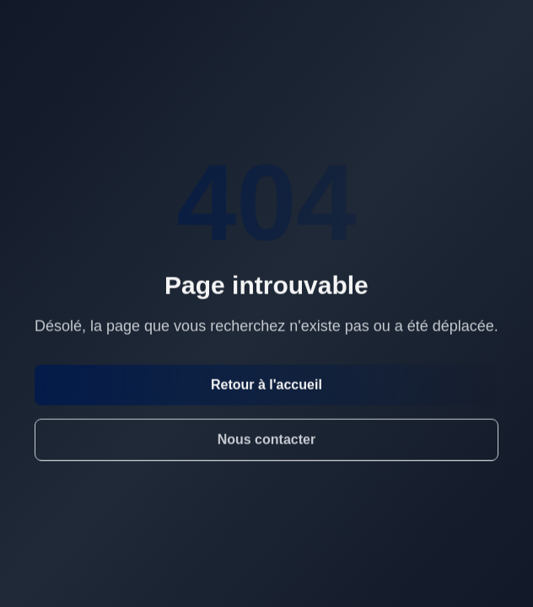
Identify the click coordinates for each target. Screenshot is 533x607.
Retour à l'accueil (266, 385)
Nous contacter (266, 439)
